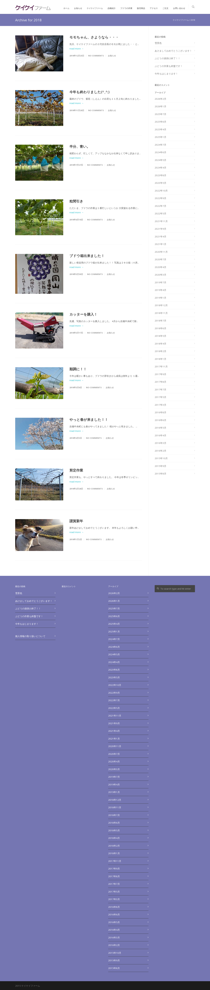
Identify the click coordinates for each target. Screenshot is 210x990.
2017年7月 (160, 389)
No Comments (96, 55)
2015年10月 (161, 458)
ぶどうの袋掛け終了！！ (167, 58)
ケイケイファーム (95, 8)
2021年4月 (160, 236)
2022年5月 (160, 213)
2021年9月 (160, 228)
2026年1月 (160, 106)
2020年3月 (160, 274)
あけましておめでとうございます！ (173, 50)
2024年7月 (160, 144)
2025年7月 (160, 114)
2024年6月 (160, 152)
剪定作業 (76, 470)
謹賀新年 (76, 520)
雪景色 (158, 43)
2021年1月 (160, 244)
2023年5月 (160, 182)
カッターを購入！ (83, 314)
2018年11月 (161, 312)
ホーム (66, 8)
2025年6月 (160, 121)
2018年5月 (160, 335)
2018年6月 (160, 328)
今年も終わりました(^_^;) (89, 91)
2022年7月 (160, 205)
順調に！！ (78, 369)
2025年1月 (160, 136)
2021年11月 (161, 221)
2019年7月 (160, 282)
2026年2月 (160, 98)
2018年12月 (161, 305)
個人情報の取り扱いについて (30, 636)
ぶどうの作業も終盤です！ (169, 66)
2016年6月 (160, 420)
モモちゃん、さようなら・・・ (94, 37)
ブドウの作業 (126, 8)
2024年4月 (160, 167)
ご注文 (165, 8)
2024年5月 (160, 159)
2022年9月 (160, 198)
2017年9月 (160, 374)
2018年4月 (160, 343)
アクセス (154, 8)
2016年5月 (160, 427)
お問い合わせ (179, 8)
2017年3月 (160, 404)
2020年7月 (160, 259)
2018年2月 (160, 351)
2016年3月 (160, 442)
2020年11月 (161, 251)
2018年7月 (160, 320)
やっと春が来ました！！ (88, 419)
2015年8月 (160, 473)
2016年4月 (160, 435)
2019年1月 (160, 297)
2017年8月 (160, 381)
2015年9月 (160, 465)
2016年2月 (160, 450)
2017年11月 (161, 366)
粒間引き (76, 201)
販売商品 (141, 8)
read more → (76, 48)
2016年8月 (160, 412)
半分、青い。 (79, 146)
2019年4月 (160, 289)
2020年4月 (160, 267)
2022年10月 (161, 190)
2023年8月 (160, 175)
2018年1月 (160, 358)
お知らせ (78, 8)
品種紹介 (112, 8)
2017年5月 (160, 397)
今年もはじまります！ (166, 73)
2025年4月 (160, 129)
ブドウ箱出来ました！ (86, 255)
